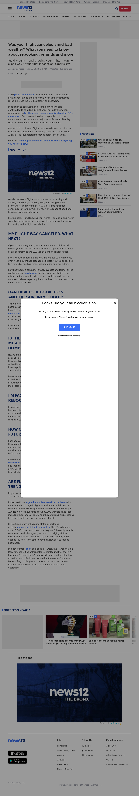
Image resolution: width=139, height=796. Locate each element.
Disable (69, 327)
